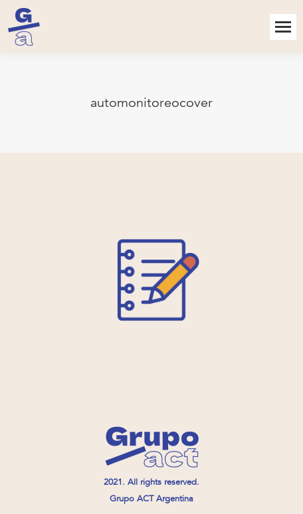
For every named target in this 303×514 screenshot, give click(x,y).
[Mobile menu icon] (283, 27)
